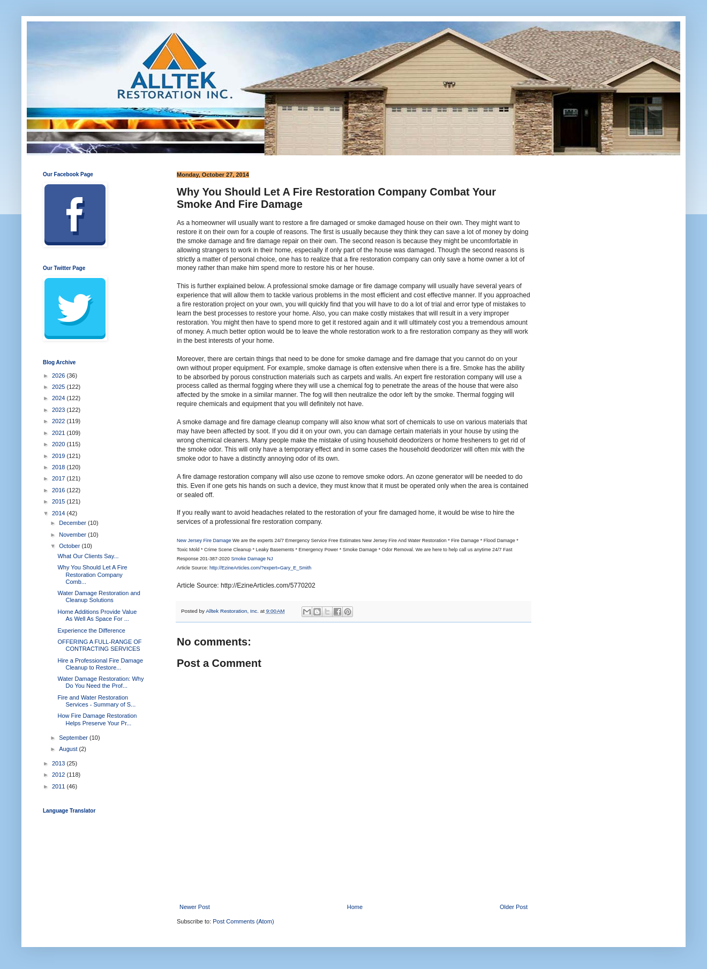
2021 (59, 433)
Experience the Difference (91, 630)
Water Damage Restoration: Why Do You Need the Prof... (100, 682)
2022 (59, 421)
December (73, 523)
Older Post (514, 907)
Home (355, 907)
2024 (59, 398)
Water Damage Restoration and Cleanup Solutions (98, 596)
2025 (59, 387)
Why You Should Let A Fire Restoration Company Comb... (92, 574)
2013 (59, 763)
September (74, 737)
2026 (59, 375)
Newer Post (194, 907)
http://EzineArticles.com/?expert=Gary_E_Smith (260, 567)
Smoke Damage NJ (252, 558)
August (69, 749)
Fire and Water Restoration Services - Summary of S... (96, 701)
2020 (59, 444)
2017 (59, 478)
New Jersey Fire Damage (204, 540)
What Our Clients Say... (87, 556)
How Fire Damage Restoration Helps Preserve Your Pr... (97, 719)
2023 (59, 410)
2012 (59, 774)
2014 (59, 513)
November (73, 534)
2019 (59, 456)
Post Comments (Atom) (243, 921)
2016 (59, 490)
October (70, 546)
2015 (59, 501)
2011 (59, 786)
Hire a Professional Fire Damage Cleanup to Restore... (100, 664)
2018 (59, 467)
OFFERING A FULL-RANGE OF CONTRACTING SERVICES (99, 645)
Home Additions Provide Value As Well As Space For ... (97, 615)
